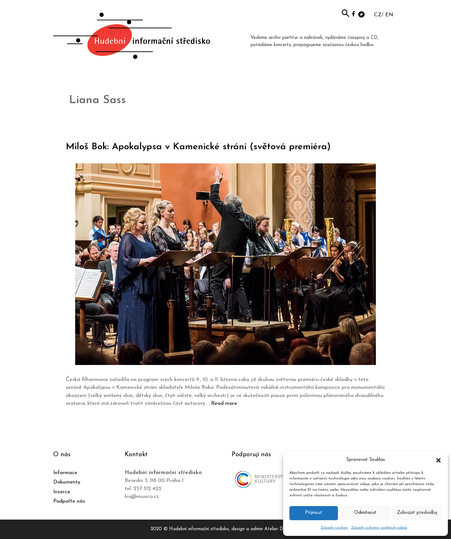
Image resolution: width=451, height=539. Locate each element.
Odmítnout (365, 512)
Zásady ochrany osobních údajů (379, 528)
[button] (438, 460)
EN (389, 15)
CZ (377, 15)
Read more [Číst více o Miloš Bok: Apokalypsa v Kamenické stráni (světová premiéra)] (224, 403)
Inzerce (61, 491)
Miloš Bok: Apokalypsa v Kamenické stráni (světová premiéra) (198, 147)
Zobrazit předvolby (417, 512)
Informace (65, 472)
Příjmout (313, 512)
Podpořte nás (69, 501)
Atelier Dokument (282, 529)
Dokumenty (66, 482)
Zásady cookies (334, 528)
